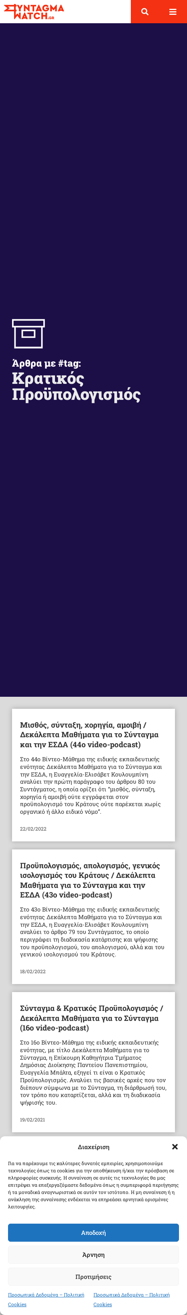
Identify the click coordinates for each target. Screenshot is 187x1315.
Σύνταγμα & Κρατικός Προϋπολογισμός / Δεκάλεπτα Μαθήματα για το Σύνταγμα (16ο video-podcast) (91, 1018)
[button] (175, 1147)
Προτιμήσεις (93, 1277)
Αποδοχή (93, 1232)
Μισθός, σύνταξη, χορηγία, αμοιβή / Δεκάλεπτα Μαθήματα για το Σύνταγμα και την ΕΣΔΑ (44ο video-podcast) (89, 734)
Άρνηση (93, 1254)
